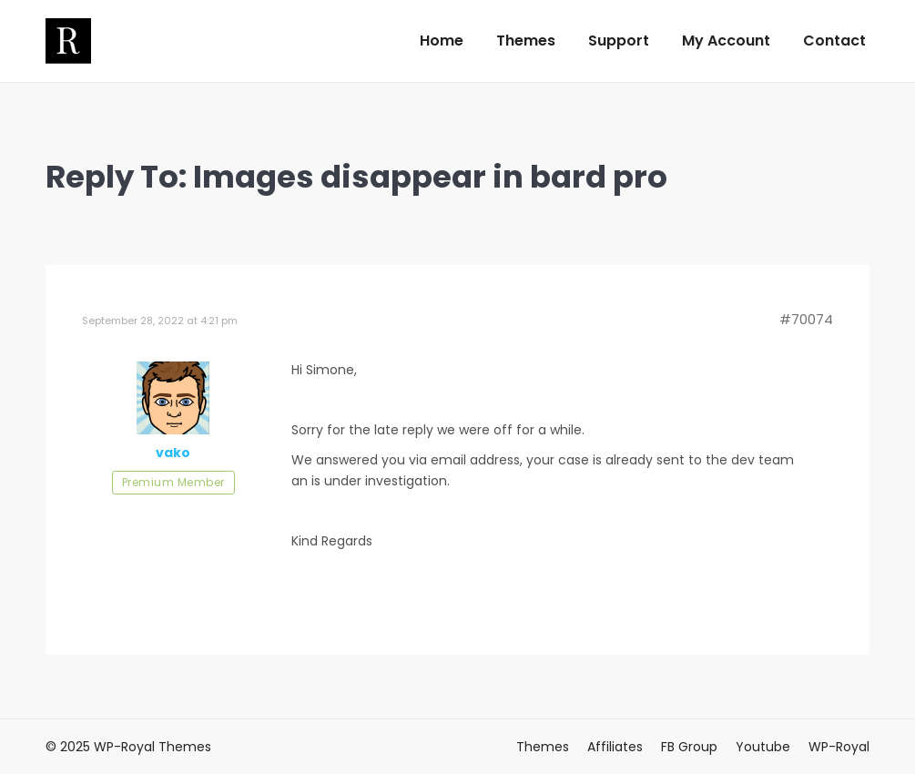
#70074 (806, 320)
